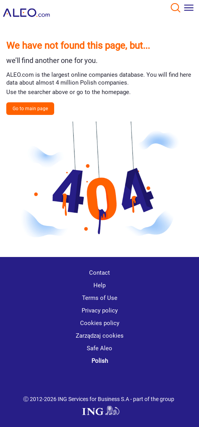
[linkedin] (101, 380)
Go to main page (30, 108)
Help (99, 285)
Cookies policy (99, 323)
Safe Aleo (99, 348)
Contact (99, 272)
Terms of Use (99, 297)
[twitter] (129, 380)
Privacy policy (100, 310)
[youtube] (72, 380)
